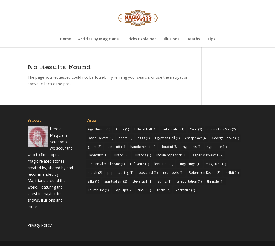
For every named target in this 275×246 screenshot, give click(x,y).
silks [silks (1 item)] (93, 181)
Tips (211, 39)
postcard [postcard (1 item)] (148, 172)
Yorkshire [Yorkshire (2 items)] (185, 190)
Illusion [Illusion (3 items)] (120, 155)
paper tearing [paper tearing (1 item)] (120, 172)
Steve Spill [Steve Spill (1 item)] (142, 181)
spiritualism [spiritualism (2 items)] (115, 181)
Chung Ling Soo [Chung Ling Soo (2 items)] (221, 129)
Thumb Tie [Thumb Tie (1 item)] (98, 190)
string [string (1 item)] (164, 181)
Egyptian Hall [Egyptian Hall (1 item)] (167, 138)
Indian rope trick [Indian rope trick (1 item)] (171, 155)
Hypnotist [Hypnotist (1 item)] (97, 155)
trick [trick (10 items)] (144, 190)
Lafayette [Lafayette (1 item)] (139, 164)
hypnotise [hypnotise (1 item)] (217, 146)
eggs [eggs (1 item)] (144, 138)
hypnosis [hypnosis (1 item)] (192, 146)
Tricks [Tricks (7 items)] (163, 190)
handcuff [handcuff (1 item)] (116, 146)
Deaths (193, 39)
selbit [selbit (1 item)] (232, 172)
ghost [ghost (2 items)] (94, 146)
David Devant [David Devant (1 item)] (100, 138)
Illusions (171, 39)
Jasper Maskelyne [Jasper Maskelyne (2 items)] (207, 155)
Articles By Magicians (98, 39)
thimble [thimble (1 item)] (215, 181)
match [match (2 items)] (95, 172)
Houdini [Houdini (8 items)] (169, 146)
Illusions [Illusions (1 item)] (142, 155)
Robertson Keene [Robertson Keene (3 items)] (204, 172)
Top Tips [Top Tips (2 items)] (123, 190)
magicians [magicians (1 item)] (216, 164)
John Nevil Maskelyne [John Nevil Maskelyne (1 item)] (106, 164)
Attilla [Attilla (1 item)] (122, 129)
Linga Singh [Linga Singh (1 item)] (189, 164)
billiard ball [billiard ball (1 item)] (145, 129)
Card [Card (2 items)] (196, 129)
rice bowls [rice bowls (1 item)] (173, 172)
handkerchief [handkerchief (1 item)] (142, 146)
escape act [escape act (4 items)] (195, 138)
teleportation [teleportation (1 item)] (189, 181)
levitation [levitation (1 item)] (163, 164)
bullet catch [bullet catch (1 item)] (173, 129)
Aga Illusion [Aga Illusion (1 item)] (99, 129)
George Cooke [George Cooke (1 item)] (225, 138)
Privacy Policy (40, 225)
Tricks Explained (141, 39)
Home (65, 39)
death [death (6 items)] (125, 138)
